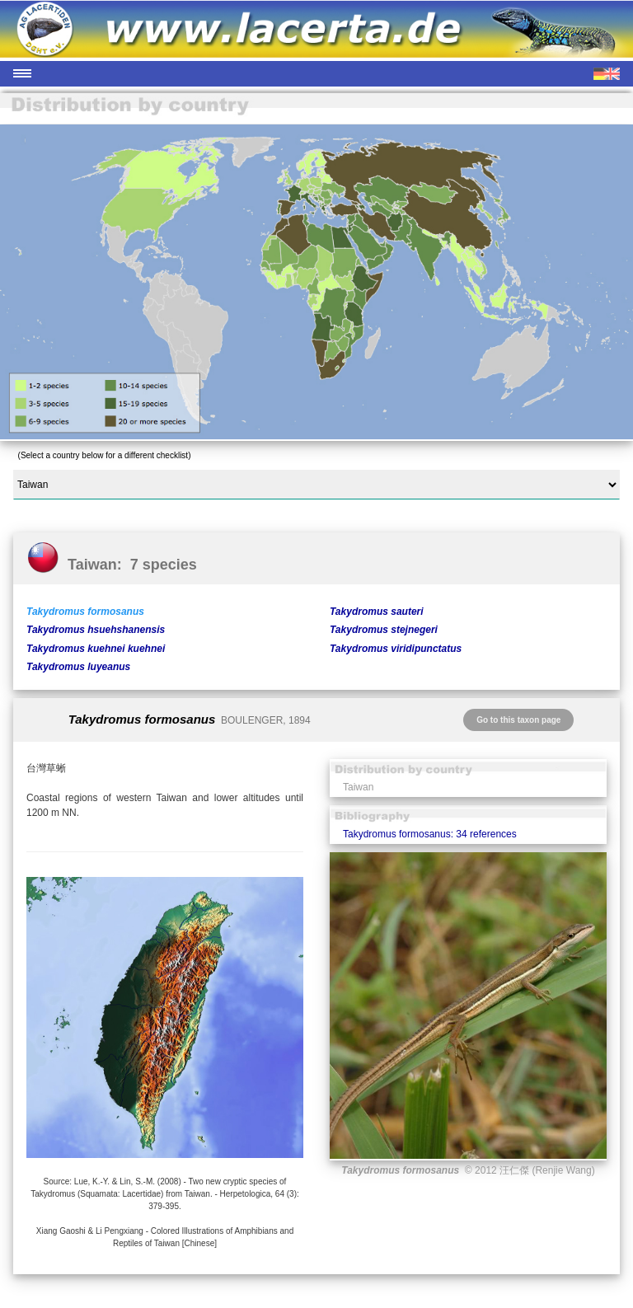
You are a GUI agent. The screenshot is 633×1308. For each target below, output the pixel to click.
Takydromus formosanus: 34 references (430, 834)
